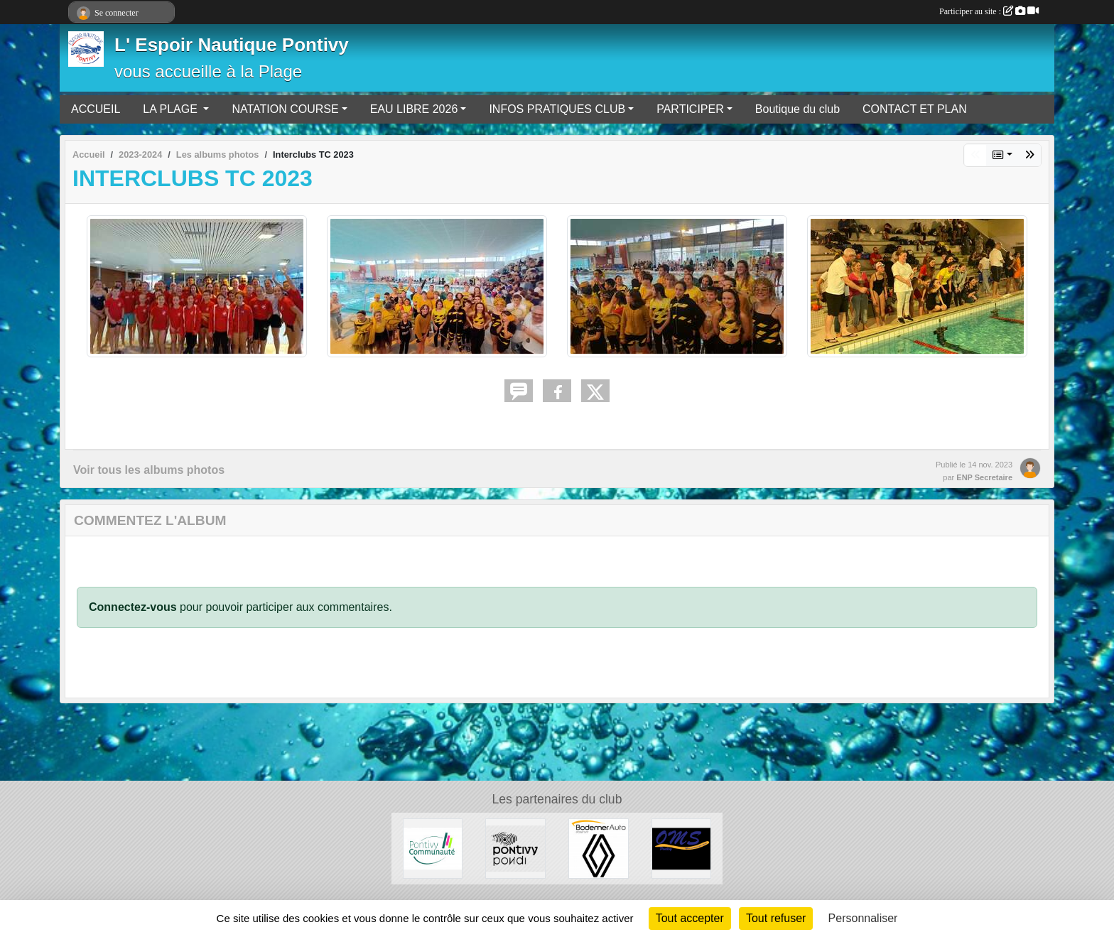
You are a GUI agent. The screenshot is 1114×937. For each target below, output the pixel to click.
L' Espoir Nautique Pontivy (231, 44)
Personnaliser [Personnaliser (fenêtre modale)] (863, 918)
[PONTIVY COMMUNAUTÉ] (433, 848)
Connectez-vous (133, 607)
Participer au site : (989, 11)
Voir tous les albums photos (149, 470)
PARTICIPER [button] (690, 109)
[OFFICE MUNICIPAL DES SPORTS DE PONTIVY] (681, 848)
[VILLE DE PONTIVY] (515, 848)
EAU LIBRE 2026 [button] (414, 109)
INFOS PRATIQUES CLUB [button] (557, 109)
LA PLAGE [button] (171, 109)
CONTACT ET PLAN (914, 109)
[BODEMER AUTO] (598, 848)
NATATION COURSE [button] (285, 109)
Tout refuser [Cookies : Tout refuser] (776, 918)
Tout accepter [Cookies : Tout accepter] (690, 918)
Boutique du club (797, 109)
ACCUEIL (95, 109)
